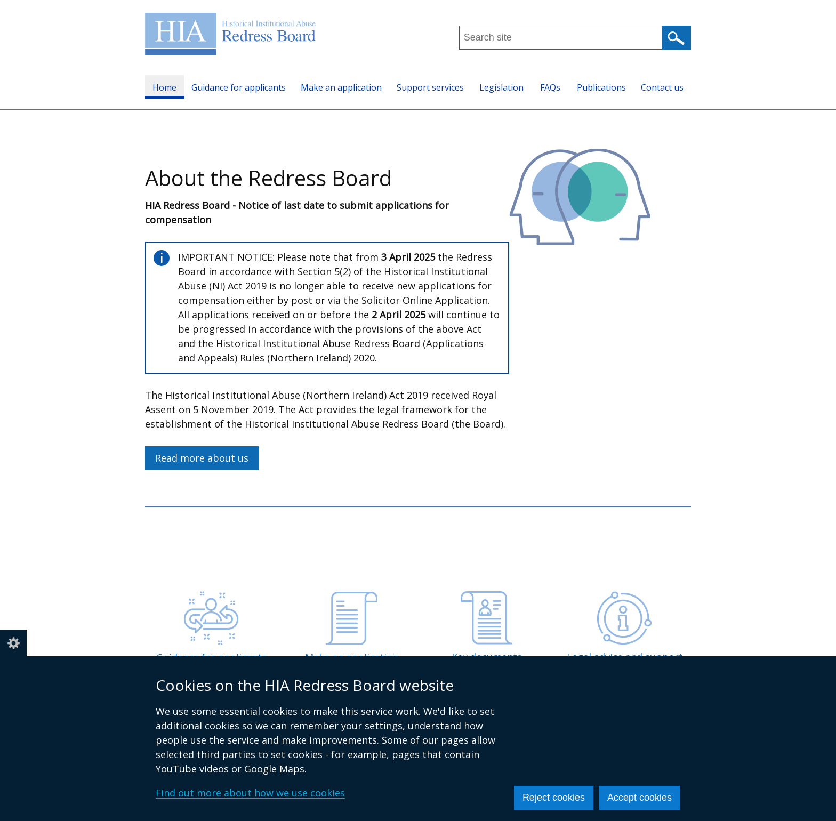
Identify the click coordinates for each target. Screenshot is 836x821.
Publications (601, 87)
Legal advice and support (625, 627)
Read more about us (201, 458)
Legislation (501, 87)
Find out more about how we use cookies (250, 792)
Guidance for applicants (238, 87)
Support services (430, 87)
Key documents (487, 627)
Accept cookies (639, 797)
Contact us (662, 87)
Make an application (341, 87)
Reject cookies (553, 797)
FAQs (550, 87)
